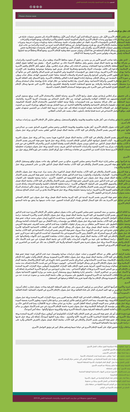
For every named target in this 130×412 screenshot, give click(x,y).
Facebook (37, 7)
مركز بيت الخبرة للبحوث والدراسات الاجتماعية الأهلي (93, 2)
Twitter (31, 7)
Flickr (41, 7)
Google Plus (34, 7)
